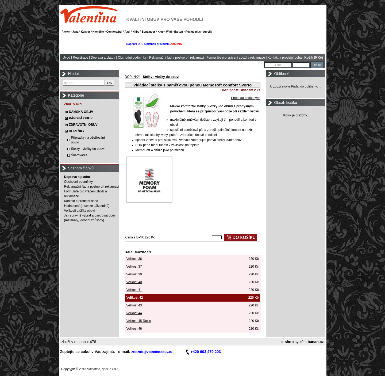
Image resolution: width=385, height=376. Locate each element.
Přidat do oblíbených (245, 98)
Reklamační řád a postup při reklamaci (176, 57)
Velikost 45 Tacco (138, 321)
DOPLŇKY (77, 131)
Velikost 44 (134, 313)
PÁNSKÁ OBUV (81, 118)
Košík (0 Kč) (313, 57)
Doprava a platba (103, 57)
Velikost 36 (134, 259)
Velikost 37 (134, 266)
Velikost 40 (134, 282)
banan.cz (316, 342)
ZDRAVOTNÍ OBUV (83, 125)
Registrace (80, 57)
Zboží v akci (73, 104)
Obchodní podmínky (132, 57)
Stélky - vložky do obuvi (88, 149)
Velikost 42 (134, 297)
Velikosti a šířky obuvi (79, 210)
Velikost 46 (134, 329)
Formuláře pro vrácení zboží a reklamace (235, 57)
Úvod (66, 57)
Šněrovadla (79, 155)
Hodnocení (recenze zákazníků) (86, 206)
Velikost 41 (134, 290)
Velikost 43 (134, 305)
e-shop (288, 342)
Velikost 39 (134, 274)
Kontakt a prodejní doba (285, 57)
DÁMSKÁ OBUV (81, 112)
